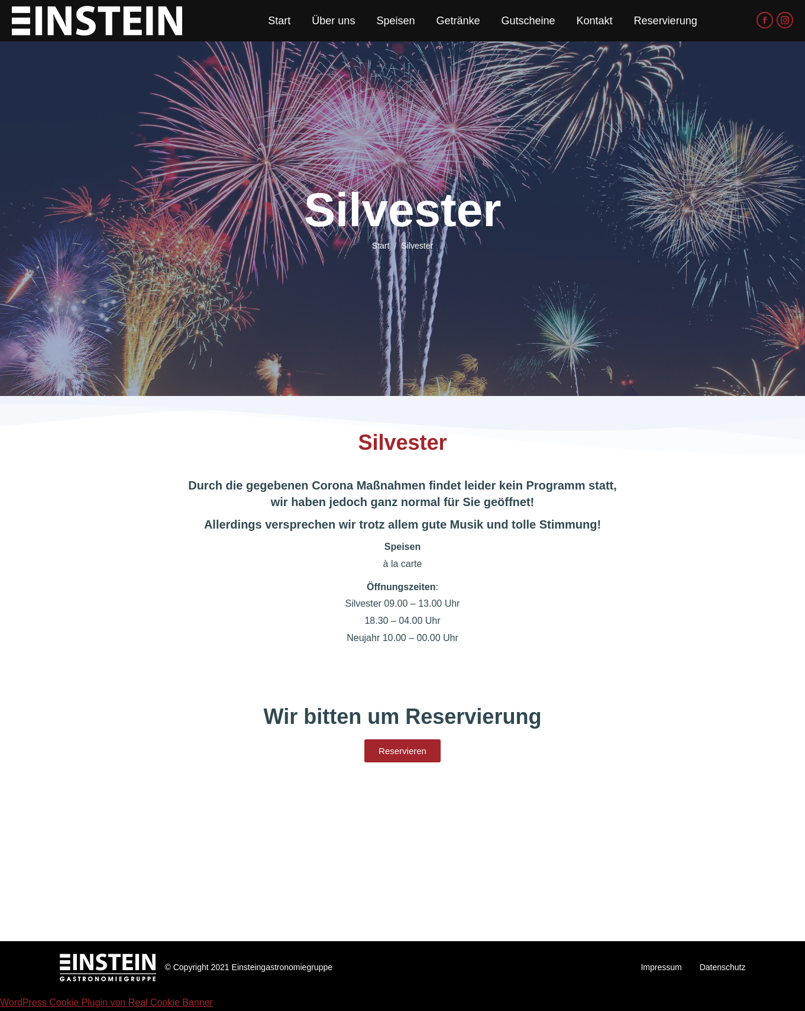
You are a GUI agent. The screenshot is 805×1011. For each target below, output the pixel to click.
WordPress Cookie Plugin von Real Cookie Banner (106, 1002)
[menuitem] (279, 21)
